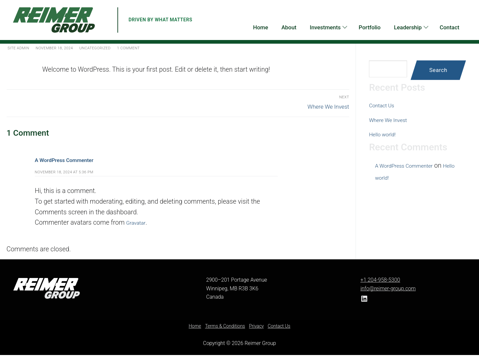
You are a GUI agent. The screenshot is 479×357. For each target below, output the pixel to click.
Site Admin (21, 47)
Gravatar (138, 225)
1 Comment (153, 47)
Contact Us (384, 105)
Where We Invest (393, 120)
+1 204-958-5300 (379, 282)
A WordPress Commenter (72, 162)
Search (438, 70)
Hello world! (385, 134)
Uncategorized (113, 47)
